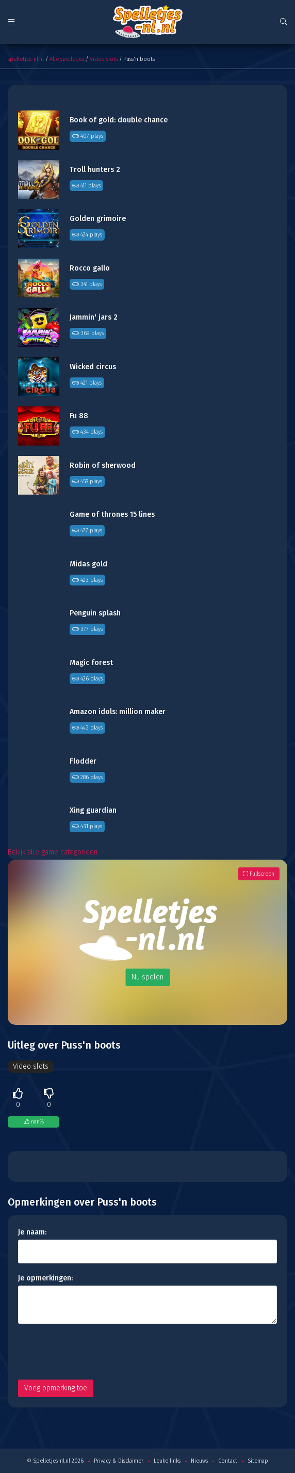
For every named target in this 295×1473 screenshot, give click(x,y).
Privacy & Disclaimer (118, 1461)
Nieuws (199, 1461)
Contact (227, 1461)
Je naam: (32, 1232)
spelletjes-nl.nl (26, 59)
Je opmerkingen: (45, 1278)
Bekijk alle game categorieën (52, 852)
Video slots (104, 59)
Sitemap (258, 1461)
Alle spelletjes (67, 59)
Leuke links (167, 1461)
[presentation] (96, 1352)
